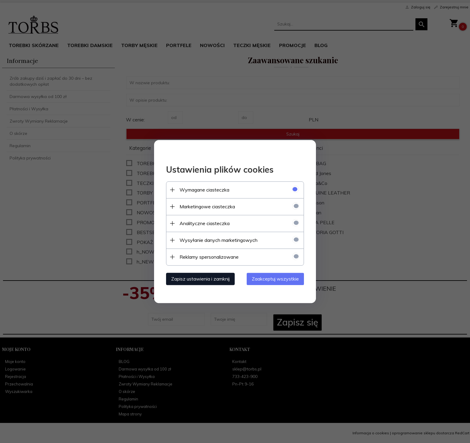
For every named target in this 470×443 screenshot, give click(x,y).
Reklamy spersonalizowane (209, 257)
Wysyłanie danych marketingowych (218, 240)
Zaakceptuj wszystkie (275, 279)
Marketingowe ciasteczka (207, 207)
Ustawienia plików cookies (220, 169)
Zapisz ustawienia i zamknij (200, 279)
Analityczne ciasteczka (205, 223)
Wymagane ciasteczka (204, 190)
